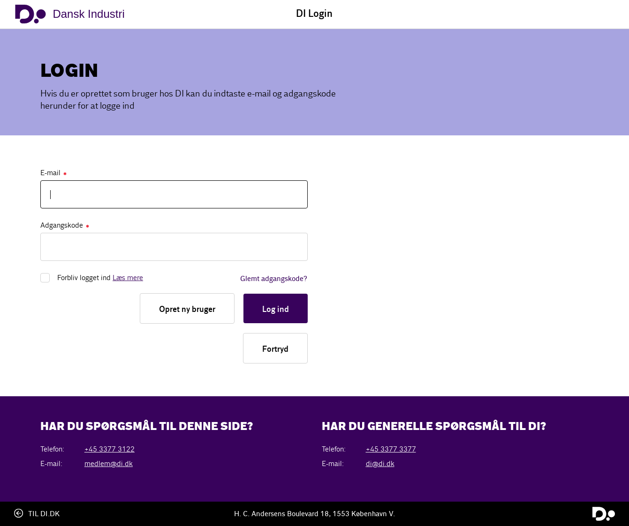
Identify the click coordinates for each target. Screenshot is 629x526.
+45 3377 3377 (391, 449)
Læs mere (128, 277)
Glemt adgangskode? (273, 279)
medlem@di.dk (108, 463)
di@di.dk (380, 463)
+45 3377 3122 (109, 449)
